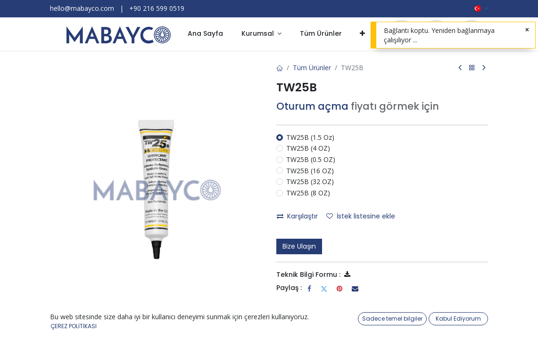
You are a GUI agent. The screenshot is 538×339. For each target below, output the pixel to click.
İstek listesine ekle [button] (360, 216)
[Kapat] (527, 30)
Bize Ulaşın (299, 246)
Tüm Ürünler (312, 67)
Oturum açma (312, 106)
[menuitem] (205, 34)
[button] (362, 34)
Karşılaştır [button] (297, 216)
